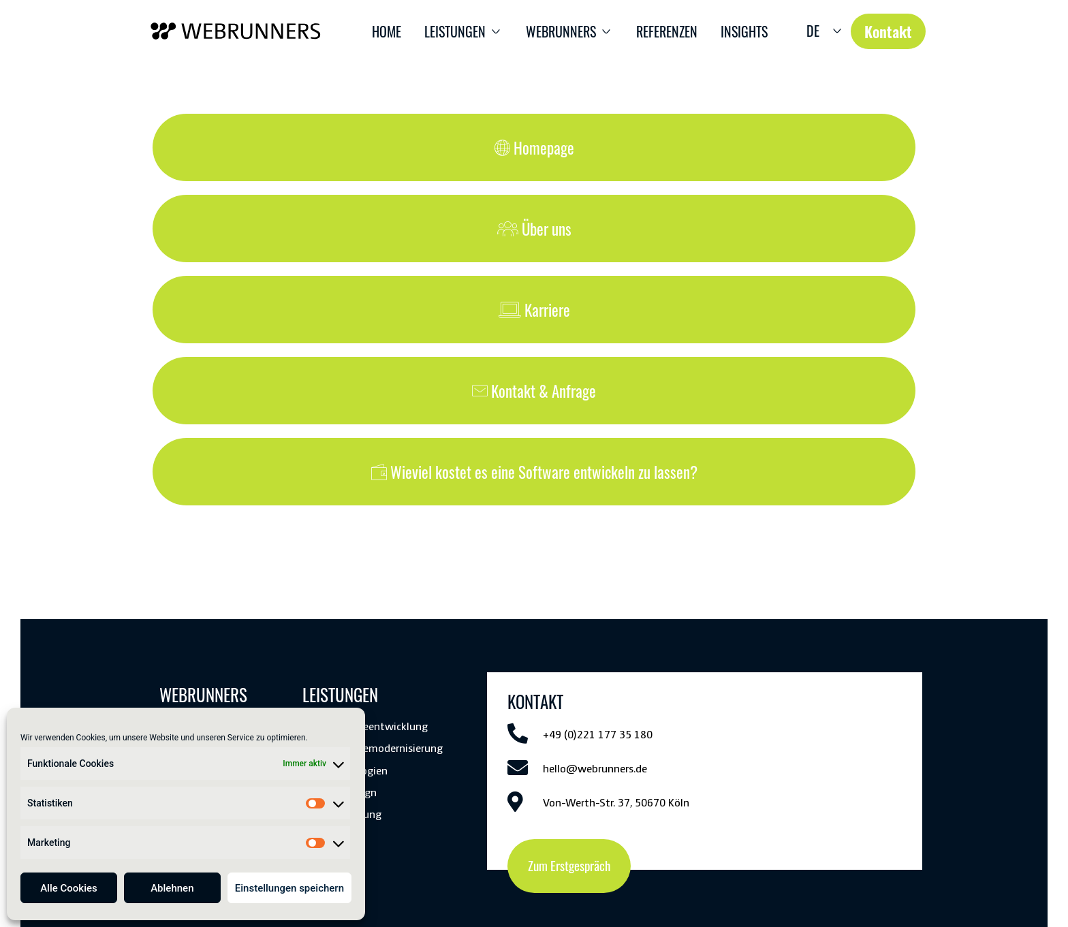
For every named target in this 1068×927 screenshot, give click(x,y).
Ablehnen (172, 888)
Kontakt (391, 865)
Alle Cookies (68, 888)
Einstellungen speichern (289, 888)
